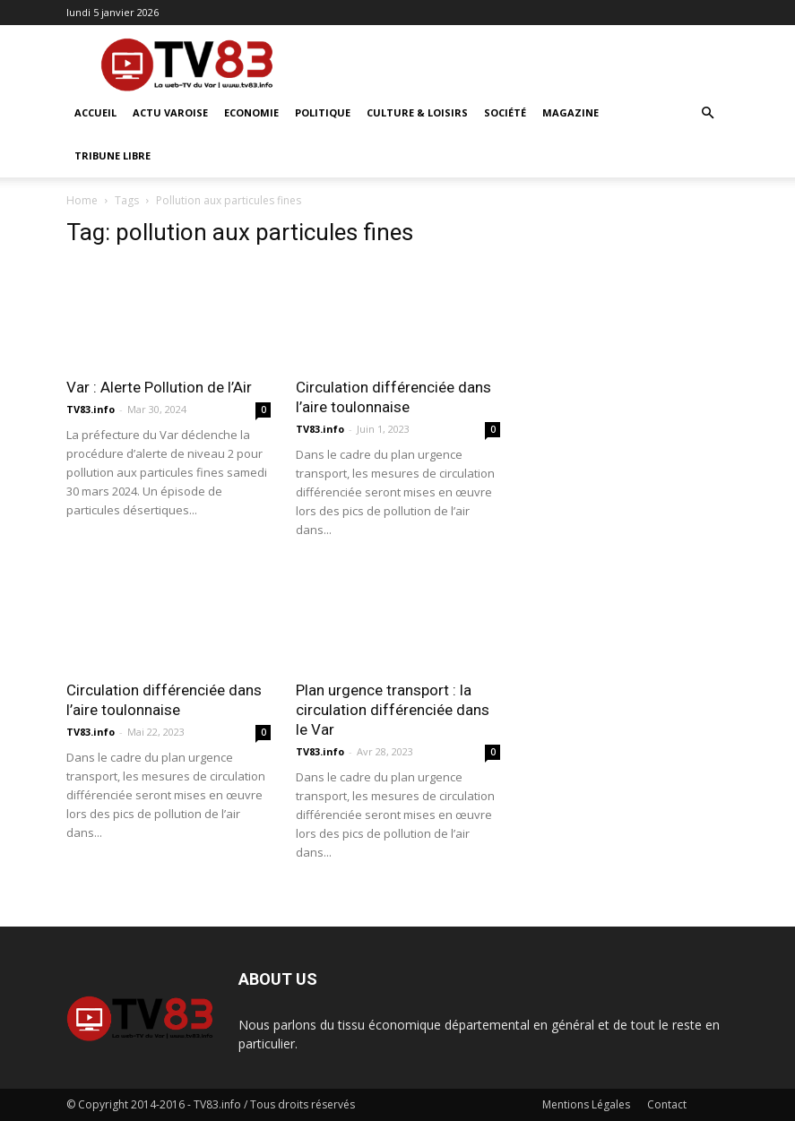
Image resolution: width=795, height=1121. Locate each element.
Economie (251, 112)
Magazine (570, 112)
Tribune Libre (112, 155)
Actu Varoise (170, 112)
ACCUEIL (95, 112)
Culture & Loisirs (417, 112)
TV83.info (90, 409)
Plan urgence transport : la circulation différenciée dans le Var (392, 709)
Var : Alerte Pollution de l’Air (159, 387)
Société (505, 112)
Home (82, 200)
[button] (708, 113)
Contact (667, 1104)
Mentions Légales (586, 1104)
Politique (322, 112)
